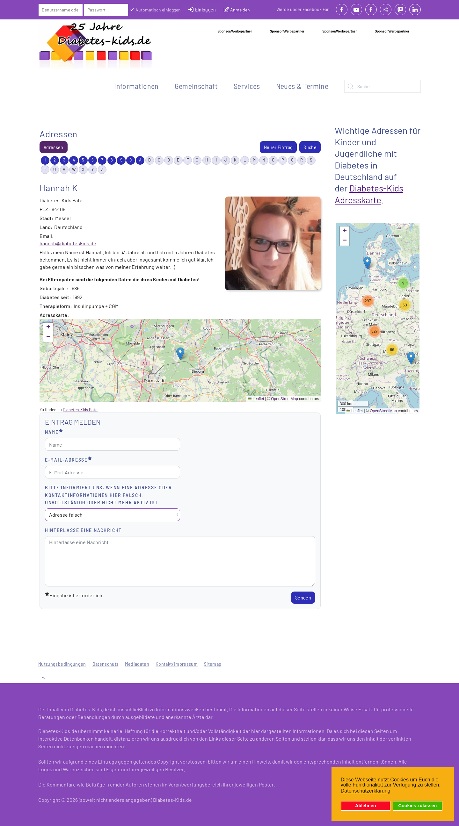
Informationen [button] (136, 85)
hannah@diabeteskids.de (68, 243)
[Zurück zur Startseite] (95, 45)
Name (54, 431)
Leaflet (256, 399)
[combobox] (382, 86)
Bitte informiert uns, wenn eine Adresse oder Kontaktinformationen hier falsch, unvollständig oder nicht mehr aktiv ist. (108, 494)
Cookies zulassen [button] (417, 805)
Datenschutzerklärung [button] (365, 791)
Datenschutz (105, 664)
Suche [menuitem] (310, 147)
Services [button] (247, 85)
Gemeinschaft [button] (196, 85)
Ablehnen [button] (365, 805)
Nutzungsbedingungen (62, 664)
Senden (303, 597)
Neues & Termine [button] (302, 85)
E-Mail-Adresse (69, 459)
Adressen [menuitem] (53, 147)
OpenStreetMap (284, 399)
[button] (180, 353)
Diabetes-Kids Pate (80, 409)
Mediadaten (137, 664)
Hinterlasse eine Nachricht (83, 530)
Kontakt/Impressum (177, 664)
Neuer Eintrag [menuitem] (278, 147)
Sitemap (212, 664)
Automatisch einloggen (155, 9)
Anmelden (237, 9)
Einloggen (202, 9)
